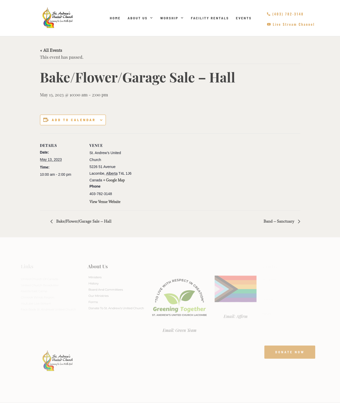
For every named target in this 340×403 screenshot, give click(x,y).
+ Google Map (114, 180)
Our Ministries (98, 296)
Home (115, 18)
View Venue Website (105, 202)
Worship (172, 18)
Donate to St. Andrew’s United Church (116, 308)
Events (244, 18)
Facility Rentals (210, 18)
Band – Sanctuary (279, 221)
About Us (140, 18)
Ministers (94, 277)
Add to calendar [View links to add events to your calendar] (74, 120)
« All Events (51, 50)
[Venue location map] (166, 169)
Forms (93, 302)
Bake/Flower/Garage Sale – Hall (83, 221)
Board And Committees (105, 289)
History (93, 283)
